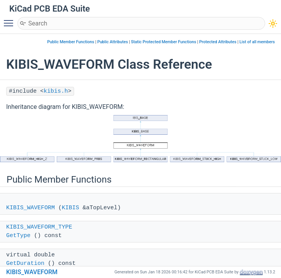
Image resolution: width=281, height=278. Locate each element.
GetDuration (25, 263)
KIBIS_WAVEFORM (30, 208)
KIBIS (70, 208)
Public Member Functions (70, 41)
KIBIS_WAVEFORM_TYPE (39, 227)
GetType (18, 235)
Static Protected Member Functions (163, 41)
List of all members (257, 41)
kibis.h (56, 91)
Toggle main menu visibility (10, 20)
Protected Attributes (217, 41)
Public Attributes (112, 41)
